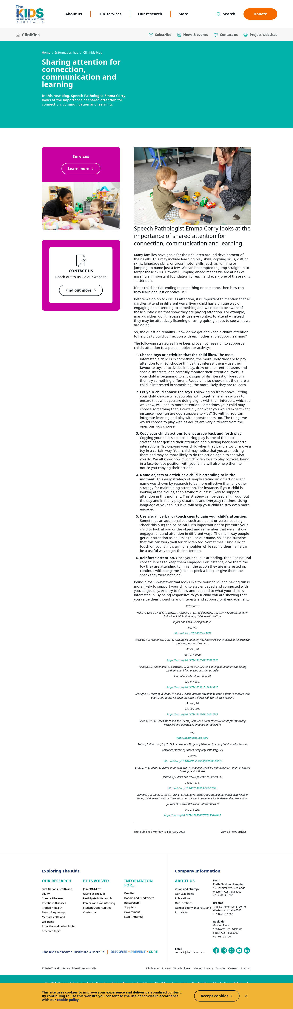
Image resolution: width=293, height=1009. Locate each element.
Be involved (96, 881)
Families (129, 893)
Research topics (51, 931)
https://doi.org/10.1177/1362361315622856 (192, 660)
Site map (245, 968)
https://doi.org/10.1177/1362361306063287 (192, 714)
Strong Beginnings (53, 912)
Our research (150, 13)
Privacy (166, 968)
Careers (233, 968)
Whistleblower (182, 968)
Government (132, 912)
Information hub (66, 52)
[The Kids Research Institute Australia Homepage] (30, 14)
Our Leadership (184, 893)
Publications (182, 898)
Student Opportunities (97, 907)
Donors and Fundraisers (139, 898)
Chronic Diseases (52, 898)
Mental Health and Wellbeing (53, 919)
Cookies (220, 968)
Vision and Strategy (187, 889)
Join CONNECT (92, 889)
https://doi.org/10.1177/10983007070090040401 (192, 815)
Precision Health (52, 907)
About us (73, 13)
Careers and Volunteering (99, 903)
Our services (110, 13)
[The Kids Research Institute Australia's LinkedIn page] (247, 950)
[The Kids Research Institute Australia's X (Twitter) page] (231, 950)
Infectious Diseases (54, 903)
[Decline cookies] (246, 996)
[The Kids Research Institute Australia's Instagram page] (224, 950)
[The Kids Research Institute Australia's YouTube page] (239, 950)
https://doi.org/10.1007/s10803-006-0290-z (193, 788)
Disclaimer (152, 968)
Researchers (132, 902)
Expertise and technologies (59, 926)
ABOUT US (185, 881)
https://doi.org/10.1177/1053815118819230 (192, 687)
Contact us (89, 912)
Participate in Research (97, 898)
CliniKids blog (92, 52)
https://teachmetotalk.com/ (192, 737)
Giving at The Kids (94, 893)
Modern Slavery (203, 968)
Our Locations (183, 903)
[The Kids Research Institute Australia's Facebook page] (216, 950)
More (183, 13)
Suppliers (130, 907)
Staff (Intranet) (133, 916)
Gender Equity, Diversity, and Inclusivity (193, 910)
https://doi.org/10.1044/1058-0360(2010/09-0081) (192, 761)
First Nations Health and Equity (57, 891)
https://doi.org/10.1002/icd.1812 (192, 633)
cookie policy (68, 999)
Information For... (138, 883)
